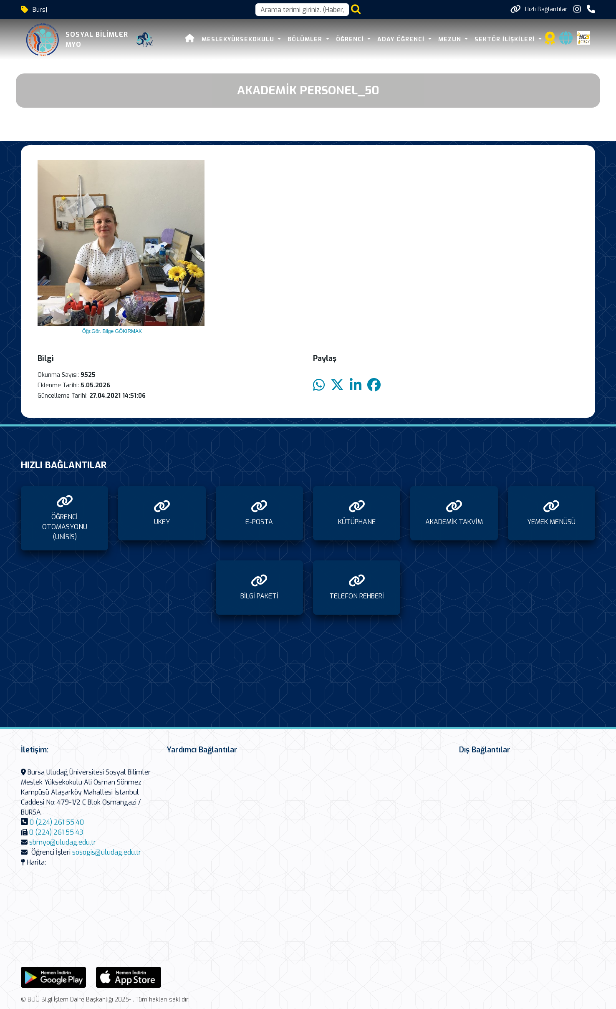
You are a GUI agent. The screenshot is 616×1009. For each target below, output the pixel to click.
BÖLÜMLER (306, 39)
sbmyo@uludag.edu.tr (62, 842)
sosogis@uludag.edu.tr (106, 852)
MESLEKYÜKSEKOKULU (239, 39)
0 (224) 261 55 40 (57, 822)
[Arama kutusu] (302, 9)
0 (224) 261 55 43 (56, 832)
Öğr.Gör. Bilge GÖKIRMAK (111, 331)
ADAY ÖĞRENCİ (402, 39)
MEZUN (450, 39)
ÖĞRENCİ (351, 39)
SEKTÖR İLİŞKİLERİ (506, 39)
